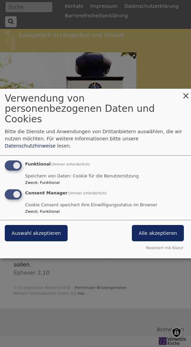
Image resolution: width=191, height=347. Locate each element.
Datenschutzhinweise (30, 146)
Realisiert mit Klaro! (165, 248)
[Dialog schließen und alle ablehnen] (186, 93)
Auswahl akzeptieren (36, 233)
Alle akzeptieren (158, 233)
